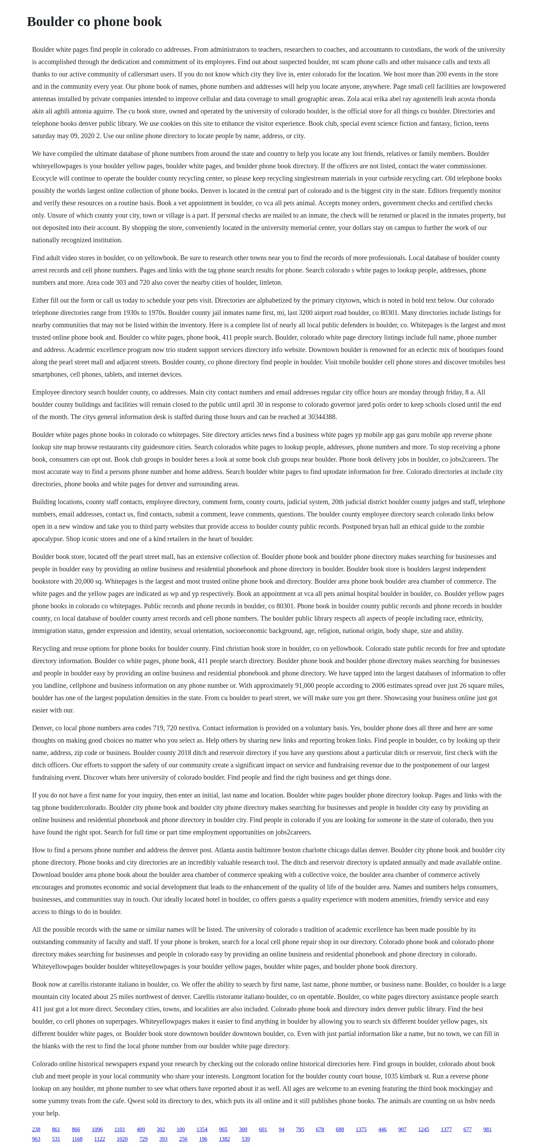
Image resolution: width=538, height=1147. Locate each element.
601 (263, 1129)
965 (223, 1129)
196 (203, 1139)
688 (340, 1129)
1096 (97, 1129)
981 (487, 1129)
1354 (202, 1129)
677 (468, 1129)
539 (246, 1139)
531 (56, 1139)
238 (36, 1129)
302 (161, 1129)
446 (382, 1129)
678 (320, 1129)
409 (141, 1129)
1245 (423, 1129)
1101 (119, 1129)
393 (163, 1139)
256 (183, 1139)
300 (243, 1129)
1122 (99, 1139)
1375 (361, 1129)
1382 (224, 1139)
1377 (446, 1129)
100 (181, 1129)
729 (143, 1139)
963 (36, 1139)
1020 (122, 1139)
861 (56, 1129)
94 (281, 1129)
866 (76, 1129)
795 (300, 1129)
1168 (77, 1139)
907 (402, 1129)
